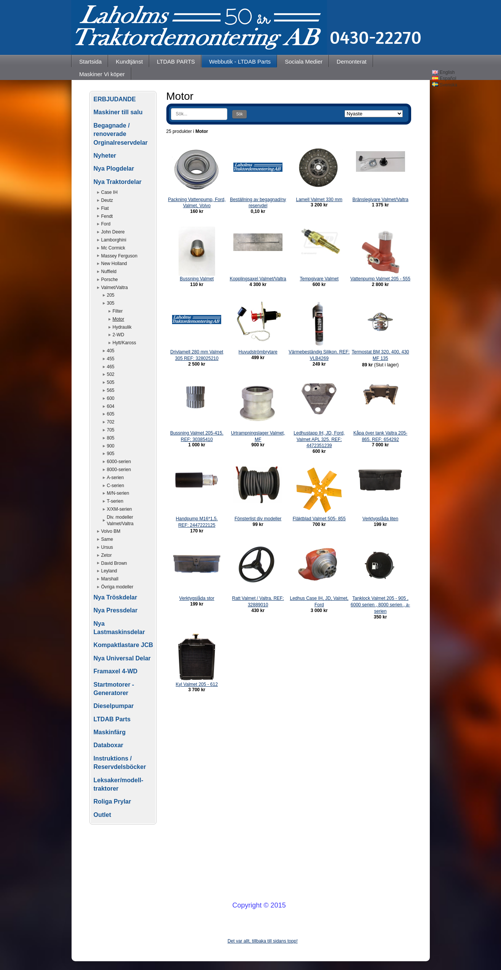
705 (111, 430)
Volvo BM (111, 531)
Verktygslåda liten (380, 518)
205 (111, 295)
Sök (239, 114)
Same (107, 539)
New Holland (114, 263)
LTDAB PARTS (176, 61)
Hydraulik (122, 327)
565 (111, 390)
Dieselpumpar (114, 706)
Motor (118, 319)
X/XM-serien (119, 509)
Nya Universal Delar (122, 658)
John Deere (113, 232)
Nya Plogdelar (114, 168)
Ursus (107, 547)
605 (111, 414)
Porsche (109, 279)
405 (111, 350)
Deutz (107, 200)
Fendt (107, 216)
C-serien (115, 485)
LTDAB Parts (112, 719)
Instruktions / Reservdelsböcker (120, 762)
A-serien (115, 477)
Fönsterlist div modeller (258, 518)
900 (111, 446)
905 (111, 453)
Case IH (109, 192)
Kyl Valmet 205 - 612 (197, 684)
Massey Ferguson (119, 256)
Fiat (105, 208)
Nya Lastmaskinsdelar (119, 627)
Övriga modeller (117, 587)
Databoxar (108, 745)
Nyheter (105, 155)
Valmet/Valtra (114, 287)
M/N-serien (118, 493)
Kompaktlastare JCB (123, 645)
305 (111, 303)
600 (111, 398)
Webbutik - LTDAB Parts (240, 61)
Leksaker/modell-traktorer (119, 784)
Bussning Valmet (197, 278)
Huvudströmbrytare (258, 352)
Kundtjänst (129, 61)
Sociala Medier (303, 61)
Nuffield (108, 271)
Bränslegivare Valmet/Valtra (380, 199)
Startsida (90, 61)
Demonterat (351, 61)
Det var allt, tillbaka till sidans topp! (263, 941)
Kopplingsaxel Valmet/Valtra (258, 278)
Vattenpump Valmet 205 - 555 (380, 278)
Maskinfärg (110, 732)
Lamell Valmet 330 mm (319, 199)
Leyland (109, 571)
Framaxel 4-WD (116, 671)
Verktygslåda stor (196, 598)
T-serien (115, 501)
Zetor (106, 555)
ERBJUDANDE (115, 99)
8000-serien (119, 469)
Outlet (102, 815)
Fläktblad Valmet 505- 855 (319, 518)
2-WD (118, 334)
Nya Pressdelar (116, 610)
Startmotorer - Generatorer (114, 688)
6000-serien (119, 461)
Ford (106, 224)
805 (111, 438)
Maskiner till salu (118, 112)
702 (111, 422)
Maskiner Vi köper (102, 74)
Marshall (109, 579)
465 (111, 366)
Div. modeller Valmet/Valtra (120, 520)
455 (111, 358)
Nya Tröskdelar (115, 597)
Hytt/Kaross (124, 342)
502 (111, 374)
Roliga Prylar (112, 801)
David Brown (114, 563)
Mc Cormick (113, 248)
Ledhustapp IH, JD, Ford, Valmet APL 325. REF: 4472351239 (319, 439)
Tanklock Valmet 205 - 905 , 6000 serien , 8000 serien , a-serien (380, 605)
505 (111, 382)
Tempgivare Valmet (319, 278)
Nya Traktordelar (118, 182)
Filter (118, 311)
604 (111, 406)
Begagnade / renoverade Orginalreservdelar (121, 134)
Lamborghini (113, 240)
